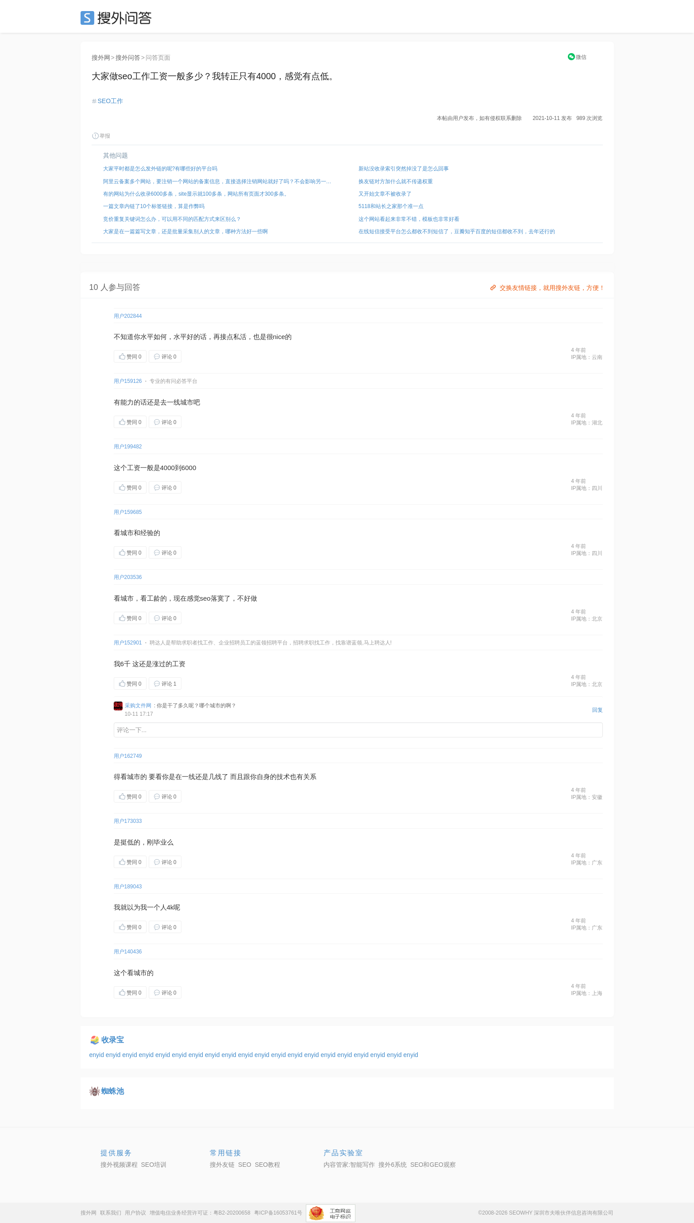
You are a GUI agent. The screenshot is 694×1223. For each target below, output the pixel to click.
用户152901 (128, 643)
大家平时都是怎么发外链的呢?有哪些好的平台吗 (160, 169)
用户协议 (135, 1213)
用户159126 (128, 381)
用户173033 (128, 821)
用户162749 (128, 756)
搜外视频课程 (119, 1164)
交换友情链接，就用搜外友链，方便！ (547, 287)
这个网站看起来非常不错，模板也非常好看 (409, 219)
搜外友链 (222, 1164)
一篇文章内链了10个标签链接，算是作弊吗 (153, 206)
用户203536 (128, 577)
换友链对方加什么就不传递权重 (396, 181)
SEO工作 (110, 100)
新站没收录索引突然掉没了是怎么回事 (404, 169)
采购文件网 (138, 705)
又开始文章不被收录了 (385, 194)
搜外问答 (128, 57)
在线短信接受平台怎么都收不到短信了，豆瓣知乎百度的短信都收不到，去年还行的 (457, 231)
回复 (597, 710)
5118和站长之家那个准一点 (391, 206)
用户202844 (128, 316)
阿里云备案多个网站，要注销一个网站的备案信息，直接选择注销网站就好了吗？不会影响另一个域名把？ (219, 181)
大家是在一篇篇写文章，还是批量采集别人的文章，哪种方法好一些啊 (185, 231)
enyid (97, 1054)
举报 (101, 136)
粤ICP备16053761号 (278, 1213)
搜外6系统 (392, 1164)
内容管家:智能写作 (349, 1164)
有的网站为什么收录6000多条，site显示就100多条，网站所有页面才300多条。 (196, 194)
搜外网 (101, 57)
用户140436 (128, 952)
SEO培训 (154, 1164)
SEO (118, 18)
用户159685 (128, 512)
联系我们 (110, 1213)
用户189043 (128, 886)
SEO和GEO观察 (433, 1164)
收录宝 (112, 1040)
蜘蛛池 (112, 1091)
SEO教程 (268, 1164)
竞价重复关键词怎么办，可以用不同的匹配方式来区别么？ (172, 219)
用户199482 (128, 447)
